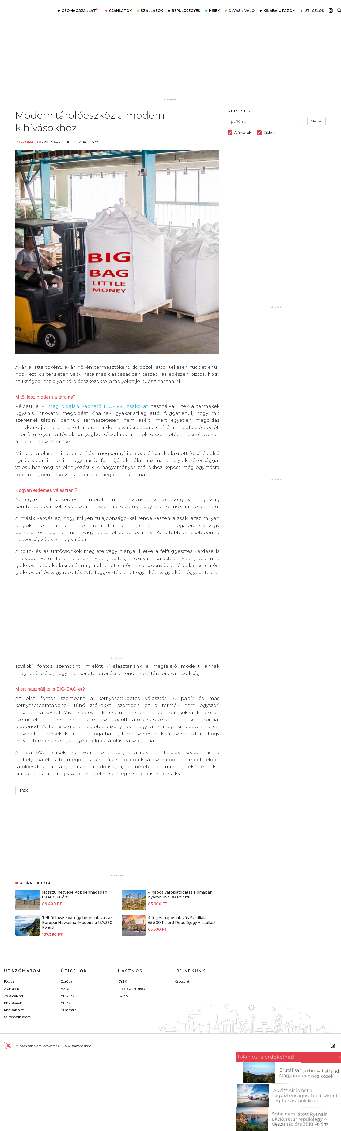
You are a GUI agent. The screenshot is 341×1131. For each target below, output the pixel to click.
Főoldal (9, 981)
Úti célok (314, 10)
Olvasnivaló (241, 10)
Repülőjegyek (186, 10)
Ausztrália (69, 1010)
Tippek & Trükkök (131, 989)
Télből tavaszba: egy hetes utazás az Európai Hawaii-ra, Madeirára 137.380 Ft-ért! (77, 922)
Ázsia (65, 989)
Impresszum (14, 1003)
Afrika (65, 1003)
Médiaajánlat (14, 1010)
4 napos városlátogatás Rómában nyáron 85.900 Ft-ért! (180, 894)
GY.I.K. (123, 981)
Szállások (152, 10)
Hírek (214, 10)
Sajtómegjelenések (18, 1017)
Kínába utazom (279, 10)
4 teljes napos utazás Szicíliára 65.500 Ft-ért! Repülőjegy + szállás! (181, 920)
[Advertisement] (170, 63)
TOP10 (123, 996)
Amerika (67, 996)
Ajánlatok (120, 10)
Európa (66, 981)
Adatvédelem (14, 996)
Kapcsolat (182, 981)
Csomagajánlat (81, 10)
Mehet (316, 121)
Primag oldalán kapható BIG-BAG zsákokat (94, 406)
